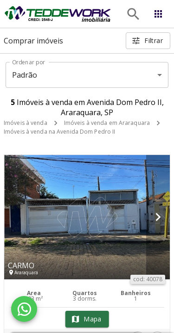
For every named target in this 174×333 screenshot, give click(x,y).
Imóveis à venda (25, 123)
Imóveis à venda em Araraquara (107, 123)
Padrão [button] (25, 75)
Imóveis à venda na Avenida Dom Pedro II (59, 132)
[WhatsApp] (24, 309)
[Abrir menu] (158, 14)
